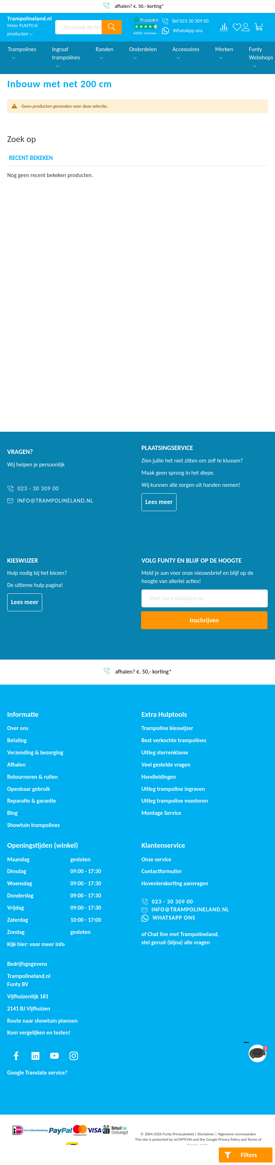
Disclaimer (205, 1134)
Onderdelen (143, 52)
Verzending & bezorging (35, 752)
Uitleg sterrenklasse (164, 752)
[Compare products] (224, 27)
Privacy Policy (229, 1139)
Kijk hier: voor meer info (36, 944)
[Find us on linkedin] (35, 1056)
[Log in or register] (245, 27)
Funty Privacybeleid (178, 1134)
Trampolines (22, 52)
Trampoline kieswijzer (167, 728)
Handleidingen (158, 776)
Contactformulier (161, 871)
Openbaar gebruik (28, 788)
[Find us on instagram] (74, 1056)
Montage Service (161, 812)
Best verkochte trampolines (173, 740)
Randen (105, 52)
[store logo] (29, 18)
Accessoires (186, 52)
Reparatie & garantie (31, 800)
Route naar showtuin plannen (42, 1020)
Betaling (16, 740)
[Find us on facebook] (16, 1056)
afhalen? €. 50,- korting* (139, 6)
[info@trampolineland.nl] (50, 501)
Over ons (17, 728)
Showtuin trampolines (33, 825)
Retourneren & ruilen (32, 776)
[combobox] (78, 27)
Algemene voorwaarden (237, 1134)
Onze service (156, 859)
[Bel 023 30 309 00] (185, 21)
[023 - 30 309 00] (50, 489)
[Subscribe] (204, 620)
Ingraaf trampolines (66, 56)
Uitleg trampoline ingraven (173, 788)
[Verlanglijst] (237, 27)
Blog (12, 812)
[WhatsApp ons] (182, 30)
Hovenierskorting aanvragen (174, 883)
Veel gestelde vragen (165, 764)
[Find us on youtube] (54, 1056)
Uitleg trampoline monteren (174, 800)
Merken (224, 52)
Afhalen (16, 764)
